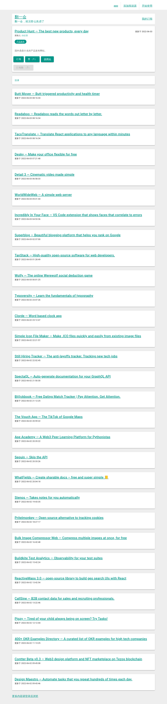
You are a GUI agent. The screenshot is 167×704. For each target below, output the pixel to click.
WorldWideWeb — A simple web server (43, 195)
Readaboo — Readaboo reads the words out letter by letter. (58, 114)
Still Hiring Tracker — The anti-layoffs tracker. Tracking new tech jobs (66, 356)
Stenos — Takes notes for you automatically (47, 498)
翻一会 (20, 17)
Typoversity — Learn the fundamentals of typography (54, 296)
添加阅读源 (130, 5)
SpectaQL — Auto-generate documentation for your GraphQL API (63, 376)
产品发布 (20, 42)
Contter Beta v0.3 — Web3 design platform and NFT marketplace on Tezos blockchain (78, 659)
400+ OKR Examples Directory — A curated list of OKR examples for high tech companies (81, 639)
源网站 (47, 59)
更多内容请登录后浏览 (25, 696)
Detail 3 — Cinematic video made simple (44, 174)
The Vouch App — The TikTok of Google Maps (49, 417)
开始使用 (147, 5)
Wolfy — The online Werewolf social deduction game (53, 275)
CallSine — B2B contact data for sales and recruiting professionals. (64, 598)
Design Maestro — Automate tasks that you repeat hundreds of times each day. (73, 679)
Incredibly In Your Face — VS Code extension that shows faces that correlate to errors (78, 215)
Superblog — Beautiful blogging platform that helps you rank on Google (68, 235)
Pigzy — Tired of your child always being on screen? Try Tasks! (61, 619)
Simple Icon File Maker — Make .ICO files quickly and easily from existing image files (78, 336)
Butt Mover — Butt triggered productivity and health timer (57, 94)
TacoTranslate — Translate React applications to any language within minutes (72, 134)
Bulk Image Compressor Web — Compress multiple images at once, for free (71, 538)
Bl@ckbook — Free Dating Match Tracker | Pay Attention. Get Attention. (68, 397)
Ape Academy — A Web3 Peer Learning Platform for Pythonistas (62, 437)
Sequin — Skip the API (31, 457)
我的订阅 (147, 18)
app (116, 5)
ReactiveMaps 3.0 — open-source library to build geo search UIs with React (70, 578)
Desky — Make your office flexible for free (46, 154)
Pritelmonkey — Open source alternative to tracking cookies (59, 518)
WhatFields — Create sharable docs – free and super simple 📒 (61, 477)
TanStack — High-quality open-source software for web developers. (65, 255)
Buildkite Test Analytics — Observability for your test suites (59, 558)
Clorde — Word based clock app (38, 316)
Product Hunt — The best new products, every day (52, 31)
